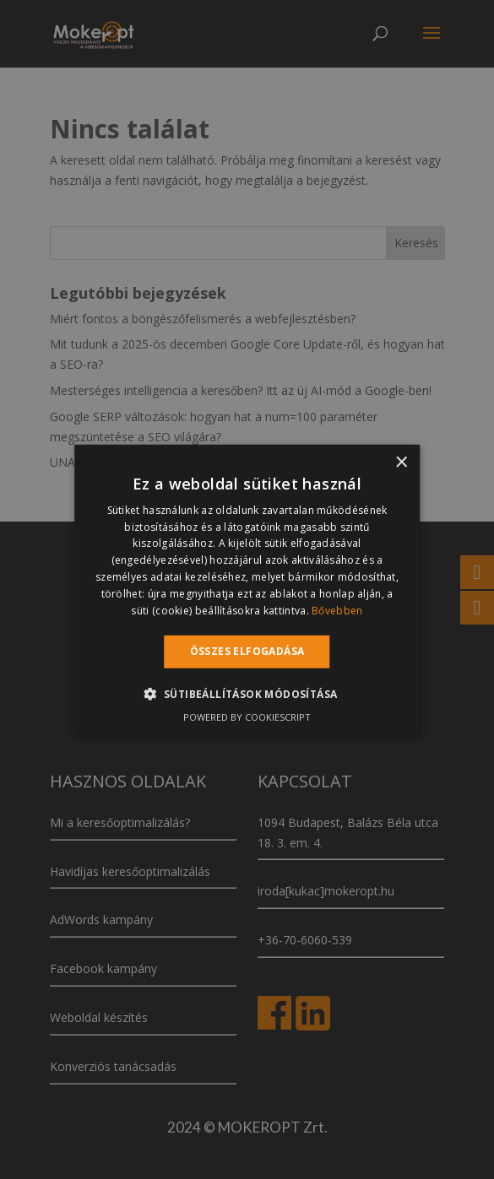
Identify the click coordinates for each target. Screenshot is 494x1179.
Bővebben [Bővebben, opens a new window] (337, 610)
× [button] (400, 462)
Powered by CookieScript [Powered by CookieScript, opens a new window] (247, 717)
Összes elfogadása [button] (247, 651)
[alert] (247, 589)
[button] (247, 693)
